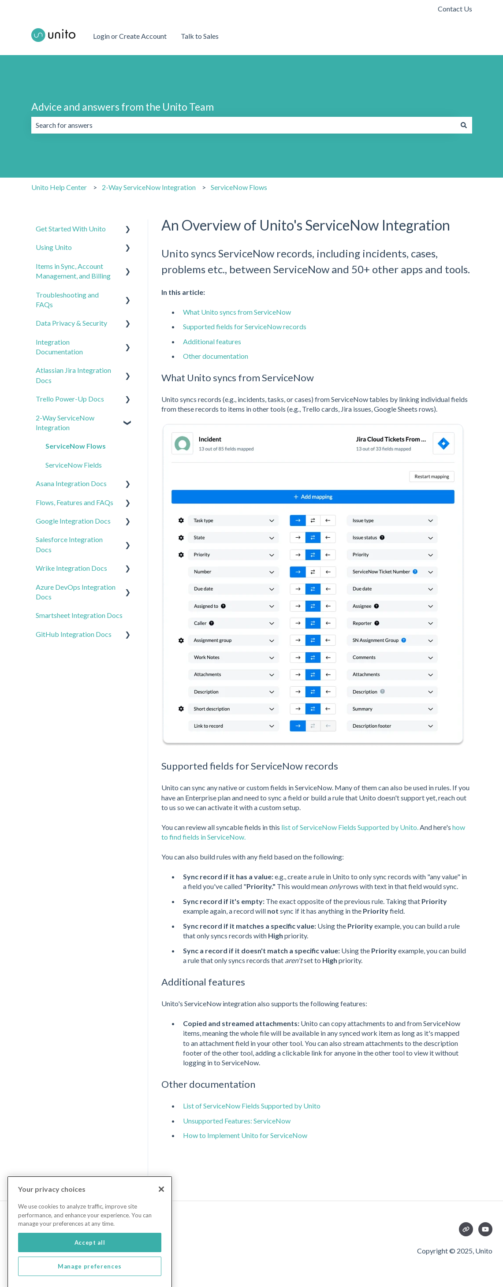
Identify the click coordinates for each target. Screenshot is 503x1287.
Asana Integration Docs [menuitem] (71, 483)
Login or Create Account (130, 36)
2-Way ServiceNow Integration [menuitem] (65, 422)
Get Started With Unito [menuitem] (71, 228)
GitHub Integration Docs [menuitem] (74, 634)
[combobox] (243, 125)
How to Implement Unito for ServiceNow (245, 1135)
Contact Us (455, 8)
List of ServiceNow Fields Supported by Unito (251, 1105)
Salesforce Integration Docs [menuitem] (69, 544)
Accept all (90, 1261)
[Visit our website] (466, 1229)
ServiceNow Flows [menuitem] (75, 446)
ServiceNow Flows (239, 187)
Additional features (212, 341)
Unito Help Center (59, 187)
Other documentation (215, 356)
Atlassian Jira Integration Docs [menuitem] (73, 375)
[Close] (161, 1207)
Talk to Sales (200, 36)
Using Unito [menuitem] (54, 247)
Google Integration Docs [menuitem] (73, 521)
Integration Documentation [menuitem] (59, 347)
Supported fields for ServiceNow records (244, 326)
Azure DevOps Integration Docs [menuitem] (76, 592)
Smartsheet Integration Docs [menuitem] (79, 615)
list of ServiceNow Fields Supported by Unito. (349, 827)
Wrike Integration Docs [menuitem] (71, 568)
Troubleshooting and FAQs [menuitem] (67, 299)
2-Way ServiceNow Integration (149, 187)
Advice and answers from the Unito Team (122, 106)
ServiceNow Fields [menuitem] (73, 465)
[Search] (463, 125)
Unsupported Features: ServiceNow (237, 1120)
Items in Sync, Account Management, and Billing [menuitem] (73, 271)
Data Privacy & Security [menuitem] (71, 323)
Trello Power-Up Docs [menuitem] (70, 398)
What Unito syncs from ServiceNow (237, 312)
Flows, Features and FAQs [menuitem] (74, 502)
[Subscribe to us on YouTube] (485, 1229)
